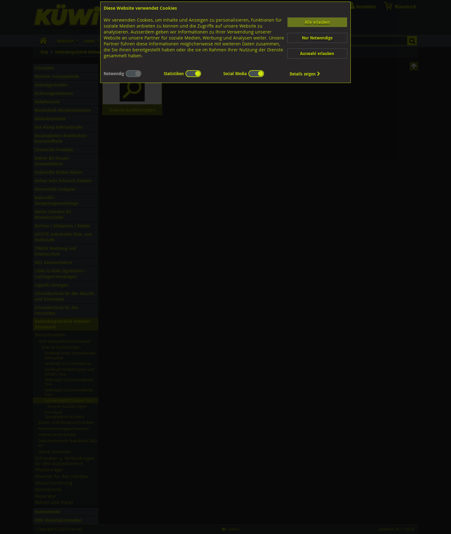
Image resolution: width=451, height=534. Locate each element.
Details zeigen (305, 73)
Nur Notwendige (317, 37)
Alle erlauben (317, 22)
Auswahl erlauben (317, 53)
